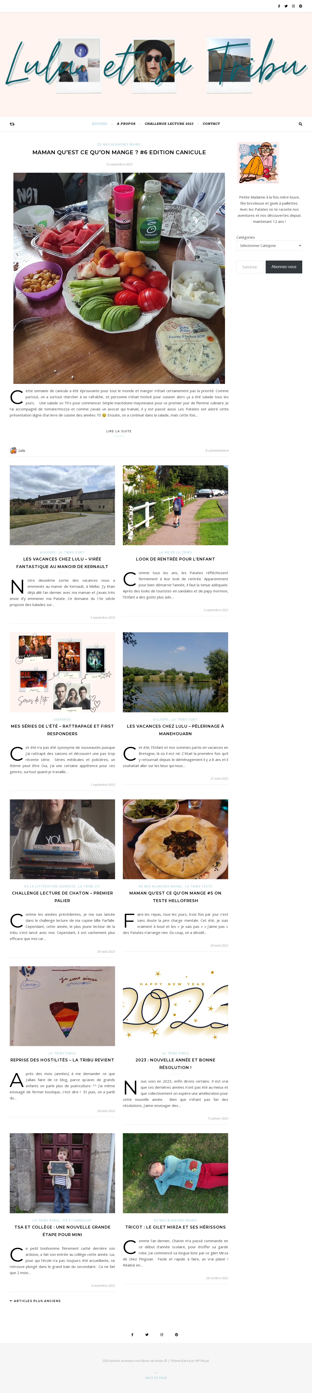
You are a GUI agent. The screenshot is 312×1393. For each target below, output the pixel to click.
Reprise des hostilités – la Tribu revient (62, 1060)
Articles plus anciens (35, 1301)
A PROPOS (126, 124)
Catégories (245, 237)
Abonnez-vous (284, 267)
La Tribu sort (72, 552)
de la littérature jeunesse (49, 886)
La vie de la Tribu (175, 552)
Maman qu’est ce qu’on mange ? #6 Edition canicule (119, 152)
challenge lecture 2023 (169, 124)
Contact (211, 124)
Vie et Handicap (77, 1220)
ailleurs (48, 552)
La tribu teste (198, 886)
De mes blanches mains (119, 144)
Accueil (100, 124)
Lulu (22, 450)
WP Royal (202, 1360)
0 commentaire (217, 450)
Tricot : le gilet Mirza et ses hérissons (175, 1227)
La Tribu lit (89, 886)
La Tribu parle (62, 1053)
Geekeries (62, 719)
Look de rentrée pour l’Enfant (175, 559)
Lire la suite (119, 431)
